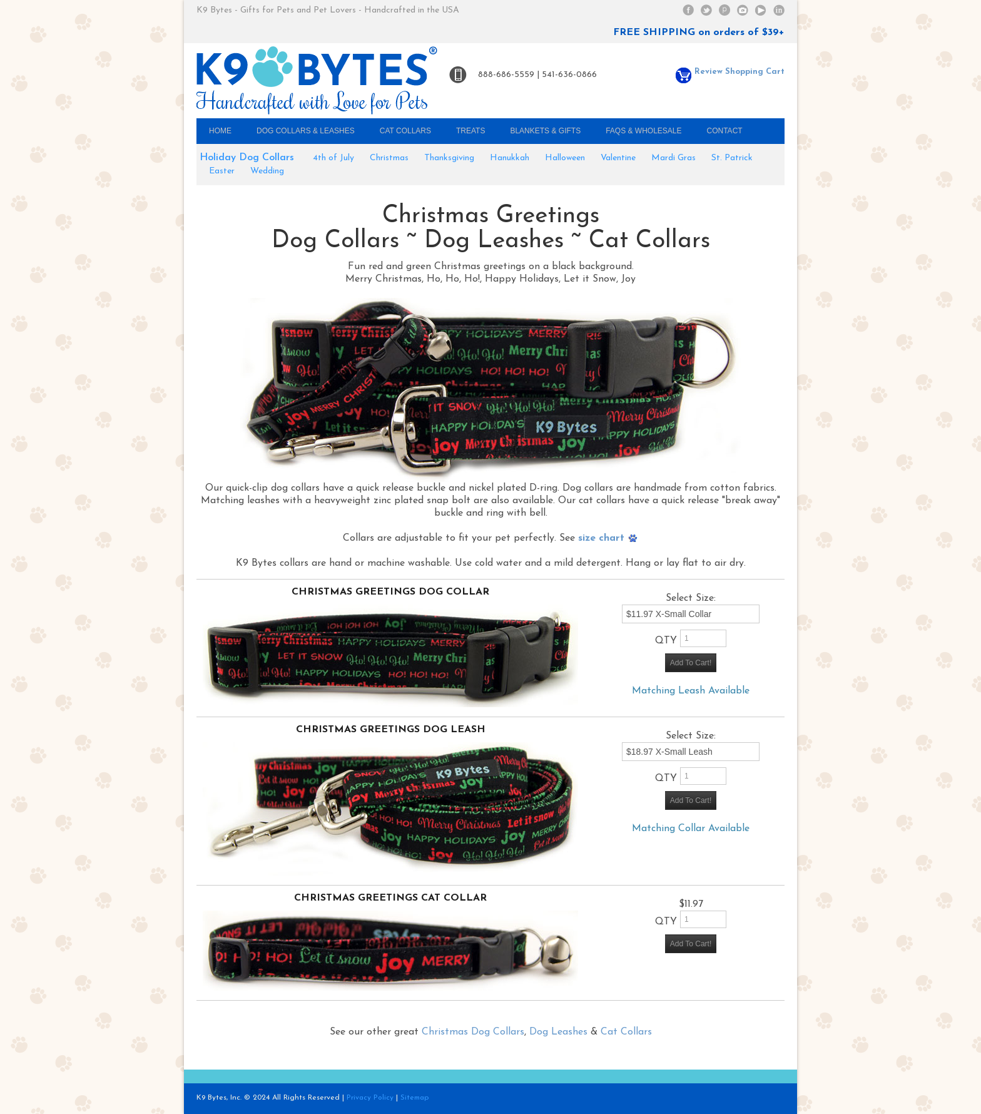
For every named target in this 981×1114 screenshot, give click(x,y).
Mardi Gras (673, 158)
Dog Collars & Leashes (306, 130)
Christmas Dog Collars (473, 1032)
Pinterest (724, 10)
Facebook (688, 10)
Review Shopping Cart (730, 72)
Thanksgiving (449, 158)
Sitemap (414, 1097)
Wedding (267, 171)
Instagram (742, 10)
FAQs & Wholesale (643, 130)
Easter (222, 171)
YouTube (760, 10)
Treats (470, 130)
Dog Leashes (558, 1032)
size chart (608, 538)
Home (220, 130)
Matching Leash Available (691, 691)
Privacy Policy (370, 1097)
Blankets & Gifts (545, 130)
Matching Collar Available (691, 829)
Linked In (779, 10)
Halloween (565, 158)
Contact (725, 130)
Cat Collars (405, 130)
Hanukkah (509, 158)
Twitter (706, 10)
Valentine (618, 158)
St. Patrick (732, 158)
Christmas (389, 158)
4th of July (333, 158)
